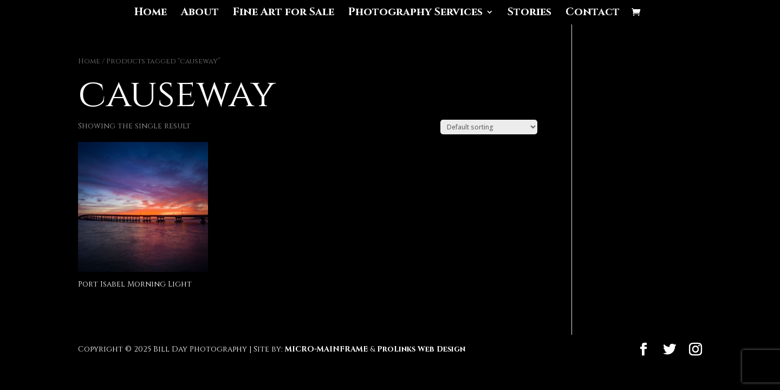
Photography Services (415, 13)
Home (150, 13)
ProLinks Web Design (421, 349)
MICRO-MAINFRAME (326, 349)
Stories (529, 13)
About (200, 13)
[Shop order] (488, 127)
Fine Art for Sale (283, 13)
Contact (593, 13)
